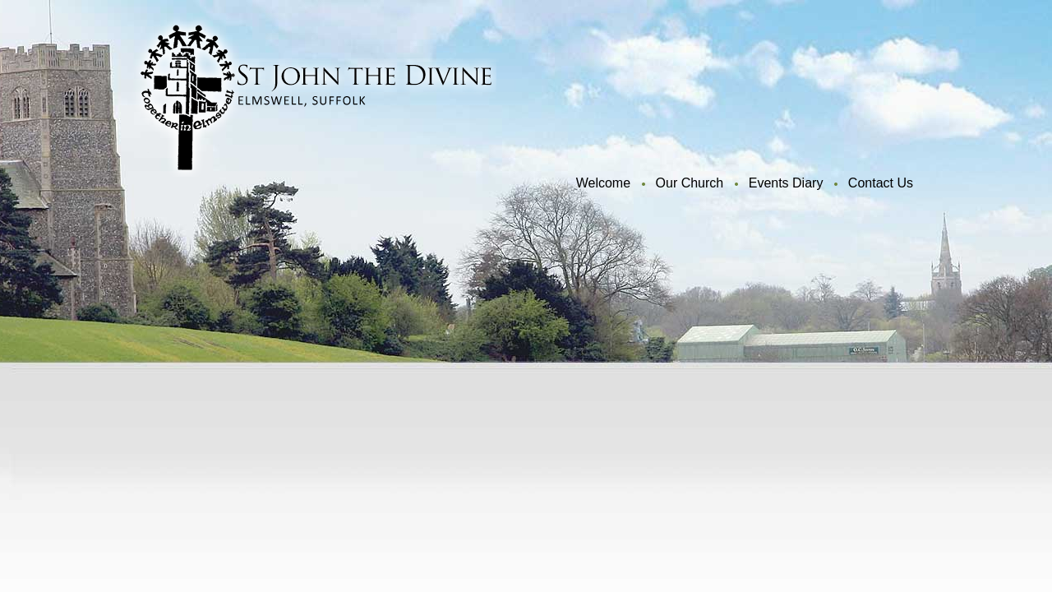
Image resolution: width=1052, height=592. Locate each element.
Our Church (690, 183)
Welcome (603, 183)
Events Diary (786, 183)
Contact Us (880, 183)
